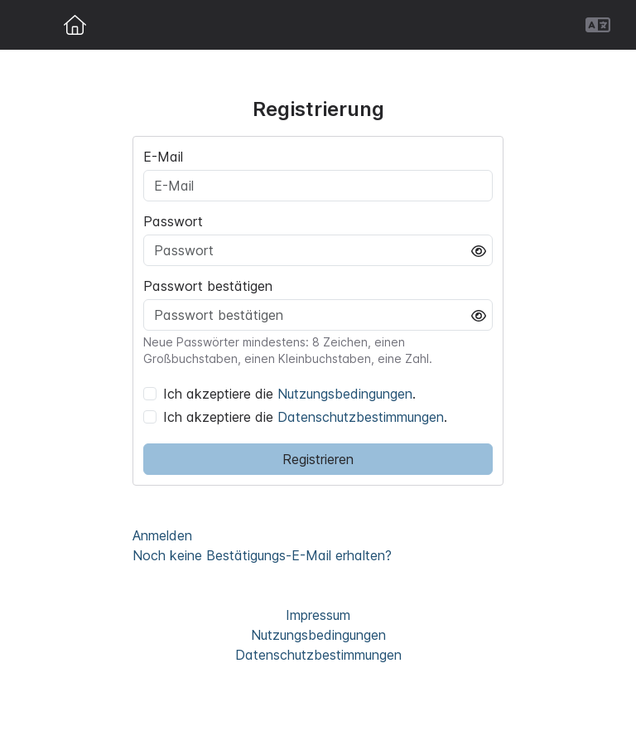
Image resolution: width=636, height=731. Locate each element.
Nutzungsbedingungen (344, 393)
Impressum (318, 615)
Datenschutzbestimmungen (360, 417)
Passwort (173, 221)
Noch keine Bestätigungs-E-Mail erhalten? (262, 555)
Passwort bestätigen (207, 286)
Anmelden (162, 535)
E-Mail (163, 156)
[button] (598, 25)
